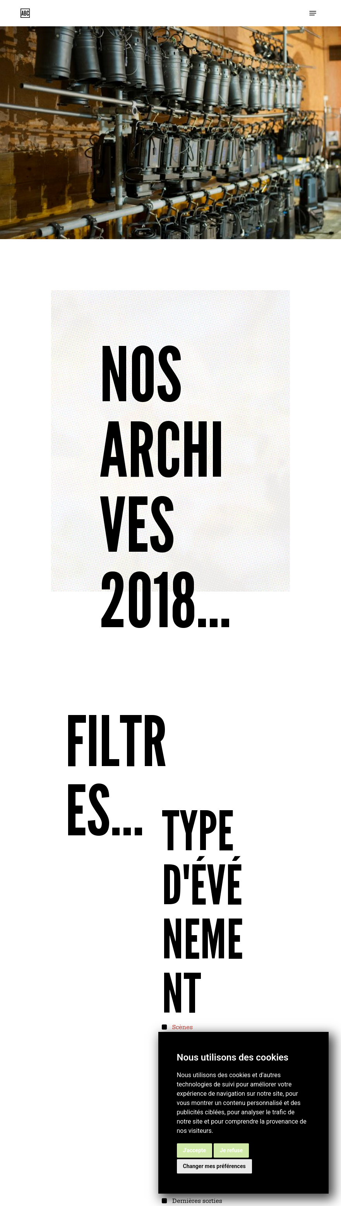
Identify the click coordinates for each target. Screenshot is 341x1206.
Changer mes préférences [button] (214, 1166)
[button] (312, 13)
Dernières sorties (196, 1200)
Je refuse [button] (231, 1150)
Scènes (182, 1026)
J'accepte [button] (194, 1150)
